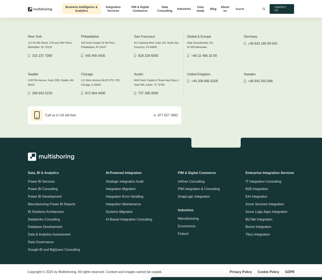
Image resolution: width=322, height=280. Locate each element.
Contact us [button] (280, 9)
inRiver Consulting (191, 181)
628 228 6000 (146, 55)
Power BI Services (41, 181)
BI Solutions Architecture (46, 212)
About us (225, 8)
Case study (200, 8)
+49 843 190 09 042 (260, 43)
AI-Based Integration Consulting (129, 219)
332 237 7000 (40, 55)
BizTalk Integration (258, 219)
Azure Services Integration (264, 204)
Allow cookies (288, 232)
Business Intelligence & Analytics (81, 8)
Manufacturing (188, 218)
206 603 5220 (40, 93)
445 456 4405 (93, 55)
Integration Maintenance (123, 204)
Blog (213, 8)
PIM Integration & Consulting (199, 189)
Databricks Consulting (44, 219)
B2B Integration (256, 189)
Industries (184, 8)
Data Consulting (164, 8)
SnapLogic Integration (194, 196)
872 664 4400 (93, 93)
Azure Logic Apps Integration (266, 212)
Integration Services (113, 8)
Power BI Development (45, 196)
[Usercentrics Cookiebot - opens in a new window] (27, 272)
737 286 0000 (146, 93)
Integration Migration (121, 189)
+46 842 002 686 (258, 81)
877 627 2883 (165, 115)
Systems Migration (119, 212)
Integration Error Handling (124, 196)
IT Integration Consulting (263, 181)
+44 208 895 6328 (202, 81)
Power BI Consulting (43, 189)
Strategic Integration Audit (124, 181)
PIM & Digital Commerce (140, 8)
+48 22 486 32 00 (202, 55)
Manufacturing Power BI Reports (51, 204)
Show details (219, 272)
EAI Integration (256, 196)
